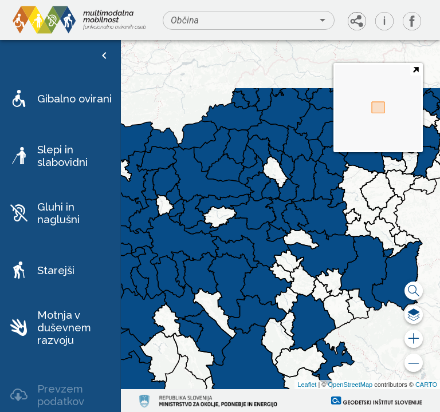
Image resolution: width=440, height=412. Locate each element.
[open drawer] (104, 55)
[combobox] (248, 20)
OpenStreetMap (350, 384)
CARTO (426, 384)
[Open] (323, 20)
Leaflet (306, 384)
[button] (60, 98)
